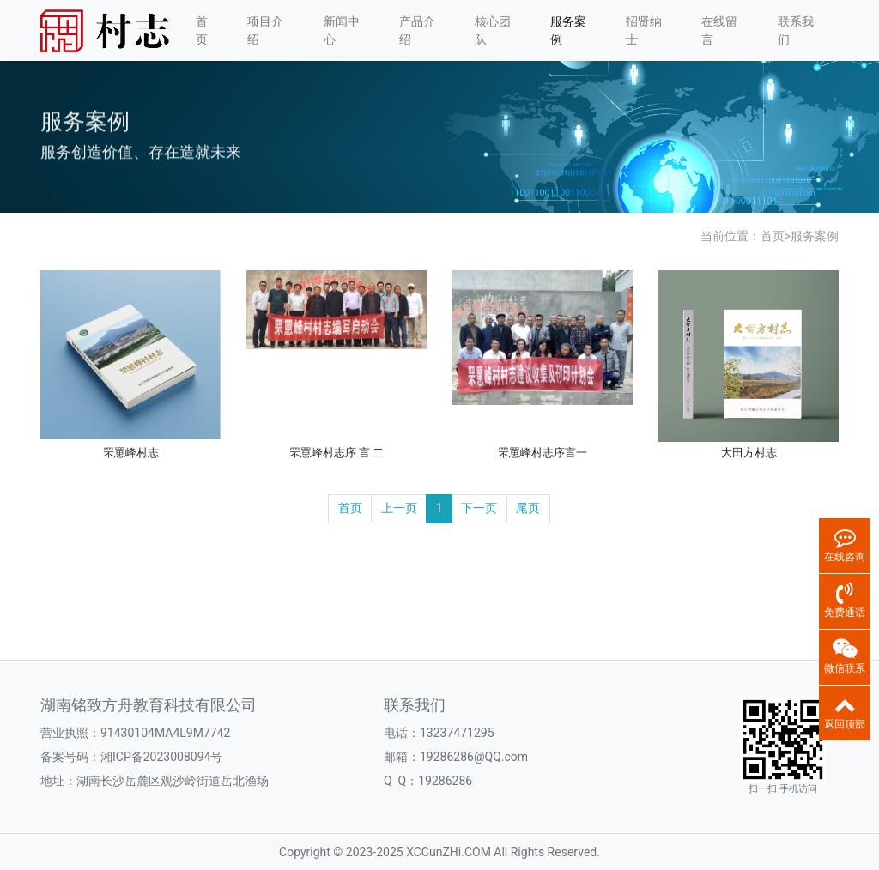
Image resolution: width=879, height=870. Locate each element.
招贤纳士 (644, 30)
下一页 (479, 508)
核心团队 (493, 30)
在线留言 (719, 30)
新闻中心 (342, 30)
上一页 (399, 508)
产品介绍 (417, 30)
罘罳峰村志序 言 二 (336, 452)
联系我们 (796, 30)
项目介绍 (265, 30)
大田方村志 (749, 452)
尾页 (528, 508)
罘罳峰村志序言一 (542, 452)
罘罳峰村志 (131, 452)
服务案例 (568, 30)
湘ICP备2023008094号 (161, 757)
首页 (202, 30)
